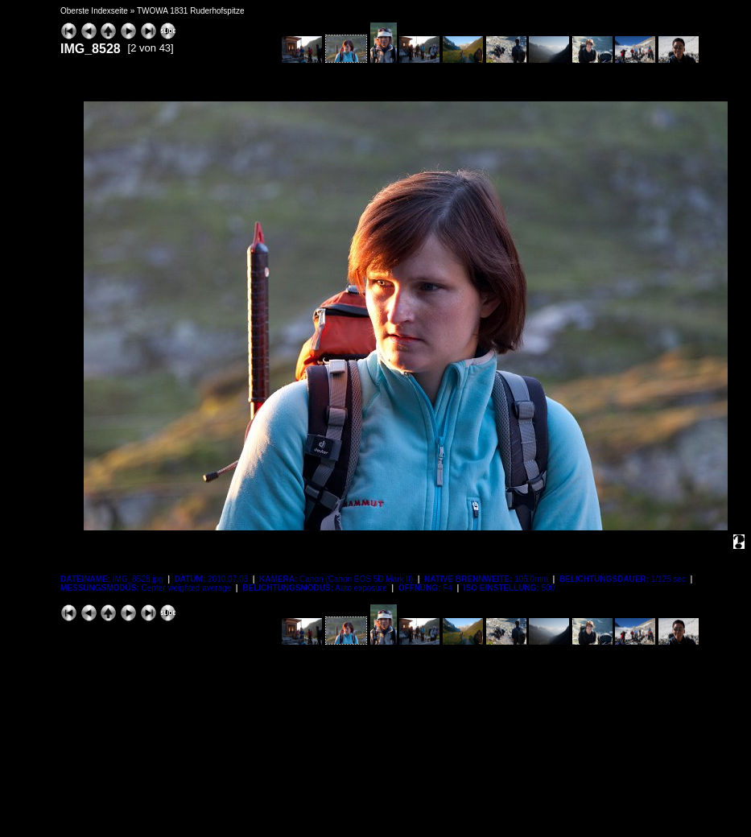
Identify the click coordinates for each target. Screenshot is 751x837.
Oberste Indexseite (94, 10)
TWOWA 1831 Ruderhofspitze (191, 10)
